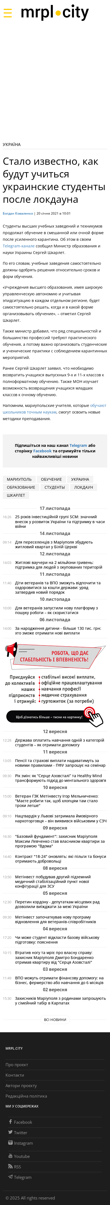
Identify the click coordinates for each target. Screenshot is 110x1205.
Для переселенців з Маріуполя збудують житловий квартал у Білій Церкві (54, 544)
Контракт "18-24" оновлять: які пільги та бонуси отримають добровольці (60, 858)
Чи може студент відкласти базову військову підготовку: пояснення (57, 939)
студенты (55, 487)
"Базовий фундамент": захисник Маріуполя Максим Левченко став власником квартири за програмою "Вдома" (60, 841)
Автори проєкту (21, 1085)
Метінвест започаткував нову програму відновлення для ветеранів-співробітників (55, 919)
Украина (80, 479)
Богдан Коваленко (18, 213)
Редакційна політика (26, 1096)
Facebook (42, 450)
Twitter (17, 1132)
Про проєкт (17, 1064)
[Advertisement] (55, 81)
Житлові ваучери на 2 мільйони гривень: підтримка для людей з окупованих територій (58, 564)
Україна (12, 144)
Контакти (15, 1075)
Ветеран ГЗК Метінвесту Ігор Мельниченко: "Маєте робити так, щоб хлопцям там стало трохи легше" (56, 801)
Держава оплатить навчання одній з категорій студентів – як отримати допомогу (59, 742)
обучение (51, 479)
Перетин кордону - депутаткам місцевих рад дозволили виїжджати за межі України (57, 904)
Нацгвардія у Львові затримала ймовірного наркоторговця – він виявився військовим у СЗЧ (61, 818)
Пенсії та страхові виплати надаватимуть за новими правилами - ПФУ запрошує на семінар (60, 763)
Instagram (20, 1143)
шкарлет (16, 495)
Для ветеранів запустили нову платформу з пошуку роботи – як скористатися (56, 610)
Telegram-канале (19, 245)
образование (21, 487)
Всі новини (55, 1019)
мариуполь (19, 479)
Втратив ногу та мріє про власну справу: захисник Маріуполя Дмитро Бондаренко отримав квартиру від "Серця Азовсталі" (54, 957)
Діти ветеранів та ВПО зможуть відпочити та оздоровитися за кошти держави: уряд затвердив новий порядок (58, 587)
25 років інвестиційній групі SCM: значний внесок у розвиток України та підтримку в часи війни (60, 521)
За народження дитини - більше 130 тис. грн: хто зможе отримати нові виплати (58, 630)
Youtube (19, 1156)
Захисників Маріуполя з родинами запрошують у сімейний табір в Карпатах (60, 1000)
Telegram (78, 445)
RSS (14, 1166)
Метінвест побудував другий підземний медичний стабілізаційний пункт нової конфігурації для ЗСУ (53, 881)
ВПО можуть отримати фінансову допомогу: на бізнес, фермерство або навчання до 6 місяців (59, 980)
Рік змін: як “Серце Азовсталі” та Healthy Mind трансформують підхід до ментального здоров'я (60, 778)
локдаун (83, 487)
